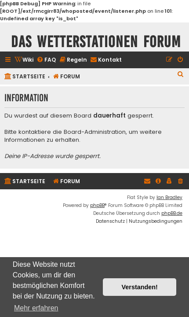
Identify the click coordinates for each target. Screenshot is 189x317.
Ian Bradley (169, 197)
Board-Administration (95, 132)
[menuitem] (24, 60)
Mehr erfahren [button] (36, 308)
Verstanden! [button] (140, 287)
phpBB (97, 205)
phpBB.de (171, 213)
